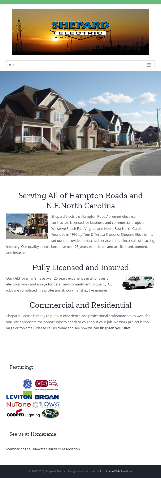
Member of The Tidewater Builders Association (43, 449)
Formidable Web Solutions (115, 471)
